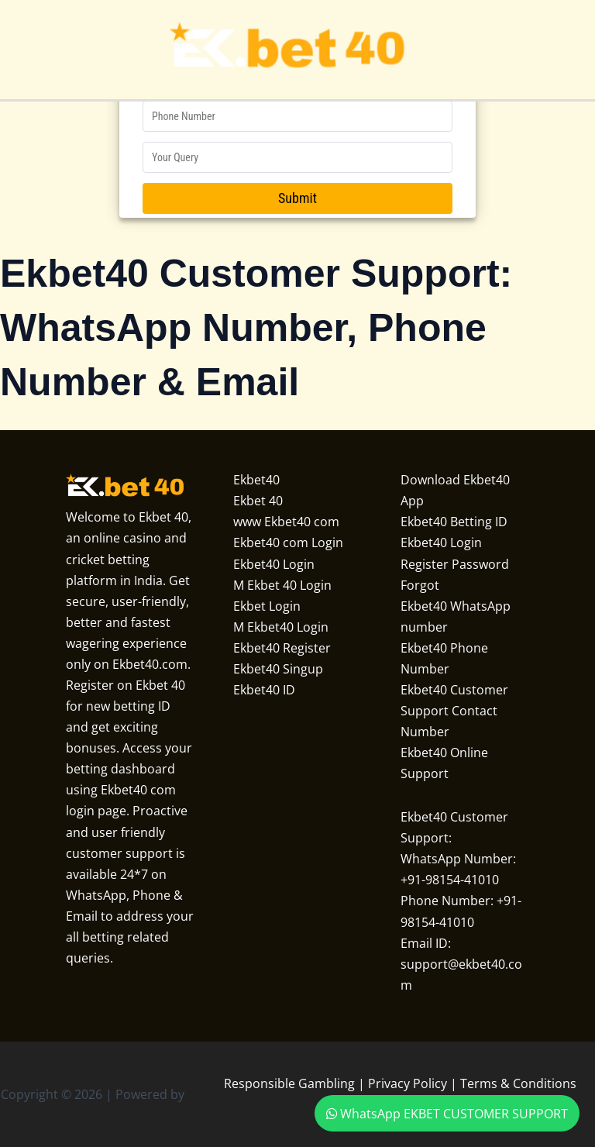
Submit (297, 198)
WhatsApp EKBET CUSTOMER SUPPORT (447, 1113)
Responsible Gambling (289, 1083)
